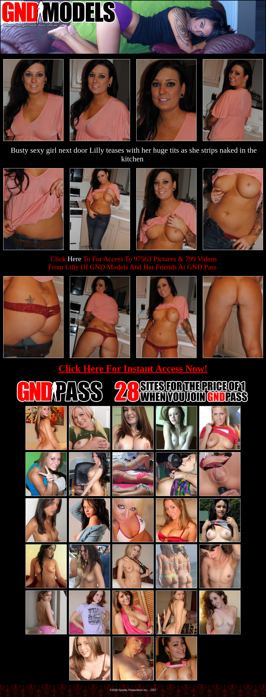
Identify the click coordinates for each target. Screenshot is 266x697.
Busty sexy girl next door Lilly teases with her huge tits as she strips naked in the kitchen (134, 154)
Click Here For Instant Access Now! (133, 368)
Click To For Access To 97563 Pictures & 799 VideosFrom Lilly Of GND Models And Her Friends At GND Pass (132, 263)
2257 (153, 690)
